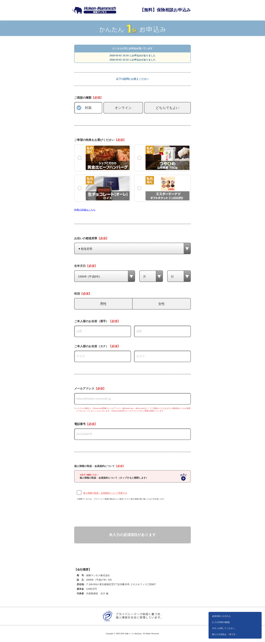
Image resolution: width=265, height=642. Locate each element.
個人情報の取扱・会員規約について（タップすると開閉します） (114, 476)
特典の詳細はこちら (84, 209)
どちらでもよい (167, 108)
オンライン (123, 108)
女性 (161, 304)
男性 (103, 304)
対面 (88, 108)
